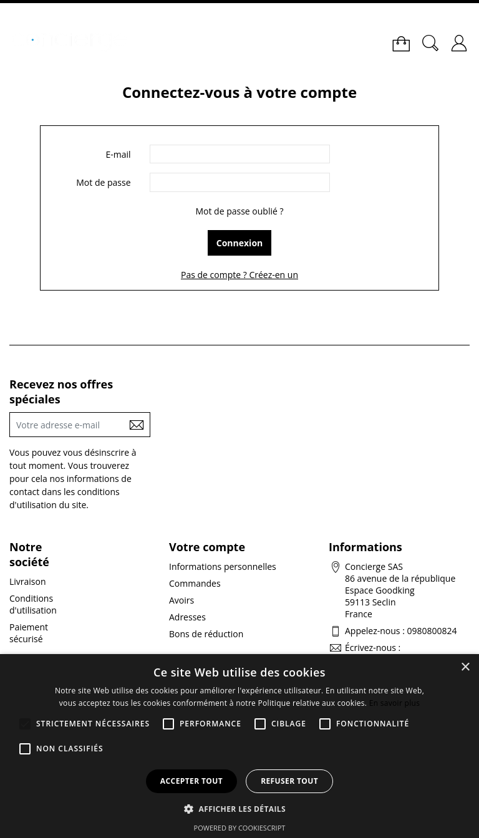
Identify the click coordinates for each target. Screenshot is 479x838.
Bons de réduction (206, 634)
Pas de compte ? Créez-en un (239, 275)
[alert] (239, 746)
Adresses (187, 617)
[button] (239, 808)
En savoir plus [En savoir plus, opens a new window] (394, 703)
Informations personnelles (222, 566)
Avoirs (181, 600)
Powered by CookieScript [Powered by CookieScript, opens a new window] (240, 827)
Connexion (239, 243)
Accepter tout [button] (191, 781)
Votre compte (207, 546)
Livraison (27, 581)
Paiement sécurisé (28, 633)
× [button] (465, 667)
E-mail (117, 154)
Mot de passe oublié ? (239, 211)
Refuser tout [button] (289, 781)
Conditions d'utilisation (33, 604)
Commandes (195, 583)
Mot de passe (103, 182)
